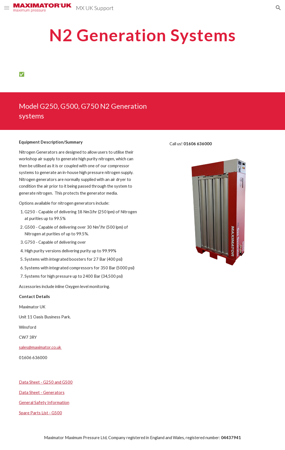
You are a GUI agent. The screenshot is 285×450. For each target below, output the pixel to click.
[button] (6, 7)
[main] (143, 34)
